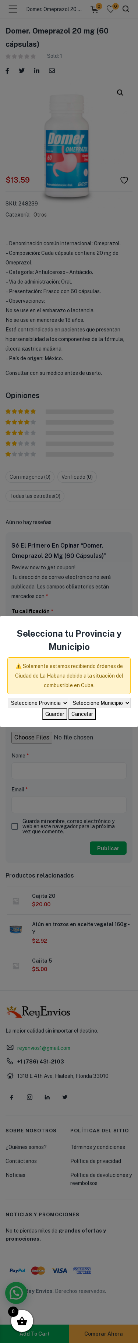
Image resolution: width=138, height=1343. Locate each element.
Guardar (54, 714)
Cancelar (82, 714)
